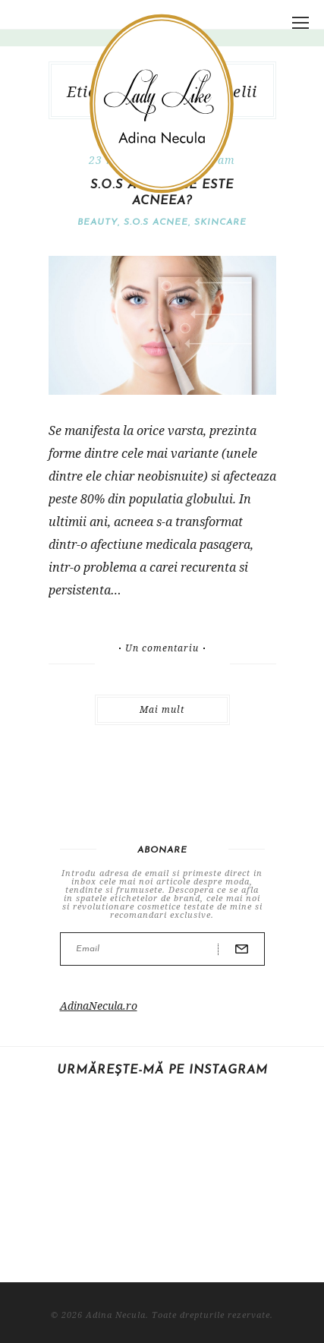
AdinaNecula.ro (98, 1005)
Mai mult (162, 709)
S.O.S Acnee (156, 222)
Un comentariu (162, 648)
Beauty (97, 222)
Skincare (220, 222)
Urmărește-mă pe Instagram (162, 1070)
